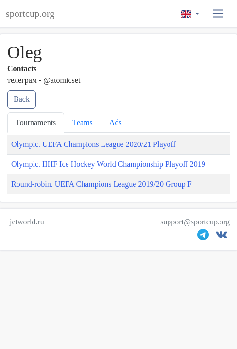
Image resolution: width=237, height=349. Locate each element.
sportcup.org (30, 13)
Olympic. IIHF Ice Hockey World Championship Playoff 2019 (108, 164)
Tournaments (36, 122)
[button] (218, 13)
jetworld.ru (27, 222)
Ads (115, 122)
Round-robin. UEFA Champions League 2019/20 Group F (101, 184)
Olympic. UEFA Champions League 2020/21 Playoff (93, 144)
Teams (82, 122)
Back (22, 99)
